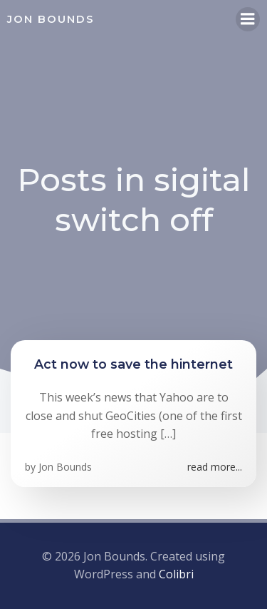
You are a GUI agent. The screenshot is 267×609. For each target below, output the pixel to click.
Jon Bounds (65, 467)
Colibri (176, 574)
